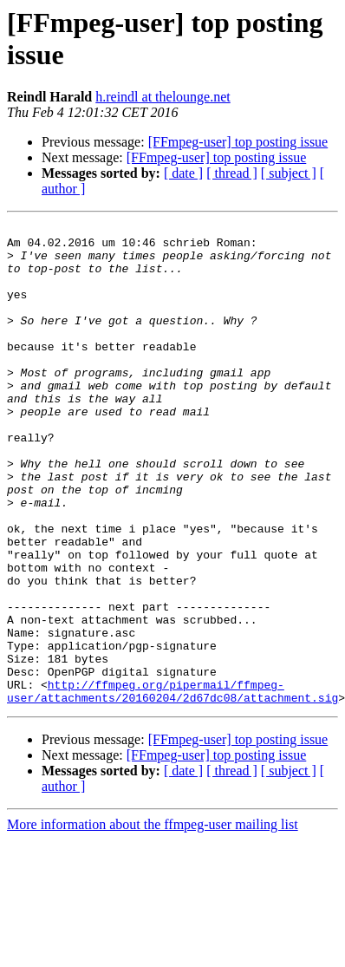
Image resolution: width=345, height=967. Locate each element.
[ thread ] (231, 173)
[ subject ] (288, 173)
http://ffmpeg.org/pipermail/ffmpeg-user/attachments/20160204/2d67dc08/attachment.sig (172, 785)
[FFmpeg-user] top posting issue (238, 141)
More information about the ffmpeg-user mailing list (152, 920)
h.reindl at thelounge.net (163, 96)
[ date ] (183, 173)
